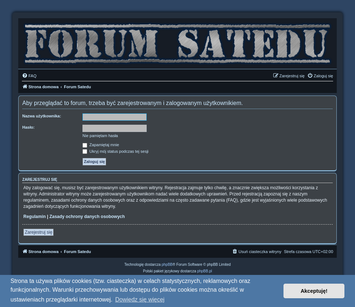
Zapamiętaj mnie (100, 145)
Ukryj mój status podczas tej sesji (115, 151)
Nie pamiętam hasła (100, 135)
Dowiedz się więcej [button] (140, 299)
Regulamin (34, 216)
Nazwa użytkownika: (41, 116)
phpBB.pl (204, 271)
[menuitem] (29, 75)
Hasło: (28, 127)
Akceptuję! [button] (314, 291)
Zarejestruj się (38, 232)
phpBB (167, 265)
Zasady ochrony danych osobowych (87, 216)
